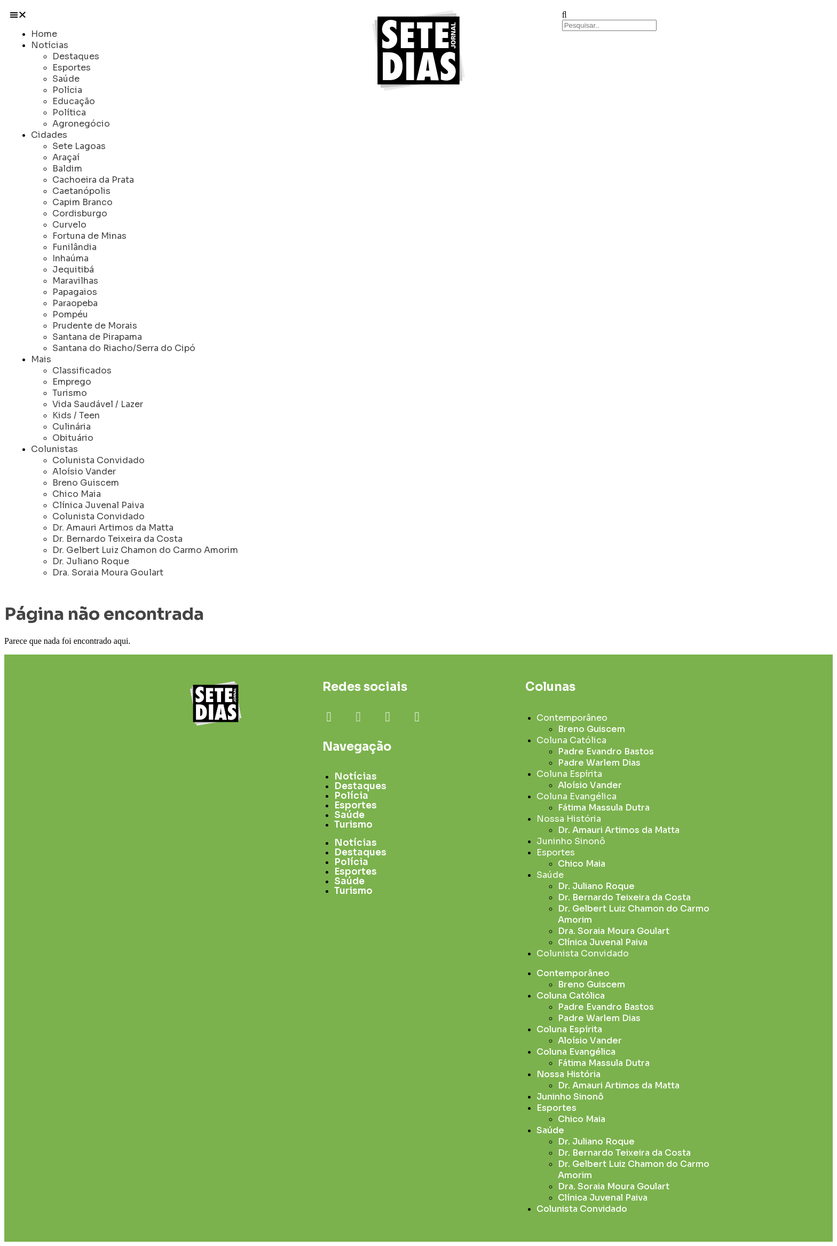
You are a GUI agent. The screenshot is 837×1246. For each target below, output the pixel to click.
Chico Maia (76, 494)
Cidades (49, 135)
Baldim (67, 168)
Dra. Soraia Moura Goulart (107, 572)
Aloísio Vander (84, 471)
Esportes (71, 67)
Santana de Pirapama (97, 336)
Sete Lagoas (79, 146)
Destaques (75, 56)
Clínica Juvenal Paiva (98, 505)
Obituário (72, 437)
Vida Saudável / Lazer (97, 404)
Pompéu (70, 314)
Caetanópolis (81, 191)
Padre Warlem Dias (599, 762)
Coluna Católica (571, 740)
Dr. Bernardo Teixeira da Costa (117, 538)
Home (44, 34)
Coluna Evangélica (576, 796)
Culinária (71, 426)
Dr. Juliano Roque (90, 561)
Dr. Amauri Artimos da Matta (112, 527)
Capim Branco (82, 202)
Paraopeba (75, 303)
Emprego (71, 381)
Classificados (82, 370)
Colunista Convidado (98, 460)
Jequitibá (73, 269)
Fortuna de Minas (89, 236)
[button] (142, 15)
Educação (73, 101)
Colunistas (54, 449)
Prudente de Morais (94, 325)
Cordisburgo (79, 213)
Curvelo (69, 224)
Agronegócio (81, 123)
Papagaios (74, 292)
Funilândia (74, 247)
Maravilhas (75, 280)
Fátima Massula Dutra (604, 807)
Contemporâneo (571, 717)
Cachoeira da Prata (93, 179)
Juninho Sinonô (570, 841)
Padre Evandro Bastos (606, 751)
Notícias (49, 45)
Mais (41, 359)
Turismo (69, 393)
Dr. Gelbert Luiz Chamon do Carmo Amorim (145, 550)
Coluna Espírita (569, 774)
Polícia (67, 90)
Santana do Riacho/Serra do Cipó (123, 348)
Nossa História (568, 818)
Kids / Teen (76, 415)
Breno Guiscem (85, 482)
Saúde (66, 78)
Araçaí (66, 157)
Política (69, 112)
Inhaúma (70, 258)
